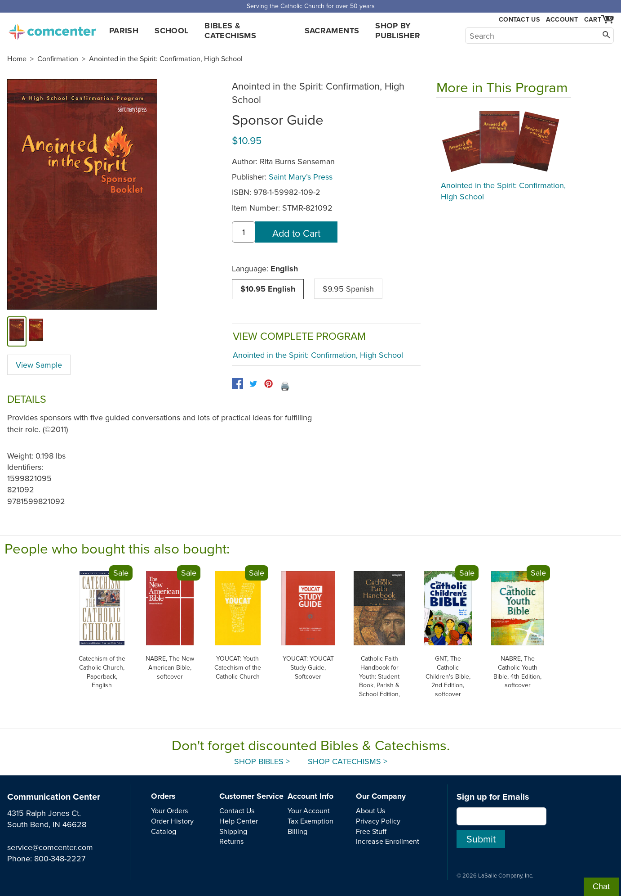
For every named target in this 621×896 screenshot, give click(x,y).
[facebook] (237, 383)
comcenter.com (52, 29)
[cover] (17, 331)
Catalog (163, 831)
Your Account (309, 810)
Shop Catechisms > (347, 761)
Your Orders (169, 810)
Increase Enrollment (387, 841)
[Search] (539, 35)
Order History (172, 821)
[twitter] (253, 383)
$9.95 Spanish (348, 288)
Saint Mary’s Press (301, 176)
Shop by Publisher (397, 30)
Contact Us (519, 19)
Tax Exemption (310, 821)
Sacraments (332, 30)
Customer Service (251, 796)
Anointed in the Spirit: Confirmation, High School (166, 58)
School (171, 30)
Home (17, 58)
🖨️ (285, 386)
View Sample (39, 364)
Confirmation (57, 58)
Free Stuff (371, 831)
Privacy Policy (378, 821)
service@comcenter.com (50, 847)
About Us (371, 810)
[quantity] (243, 232)
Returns (231, 841)
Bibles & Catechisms (230, 30)
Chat (601, 886)
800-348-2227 (59, 858)
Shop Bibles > (262, 761)
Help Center (238, 821)
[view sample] (36, 331)
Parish (123, 30)
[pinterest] (268, 383)
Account (562, 19)
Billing (297, 831)
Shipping (233, 831)
